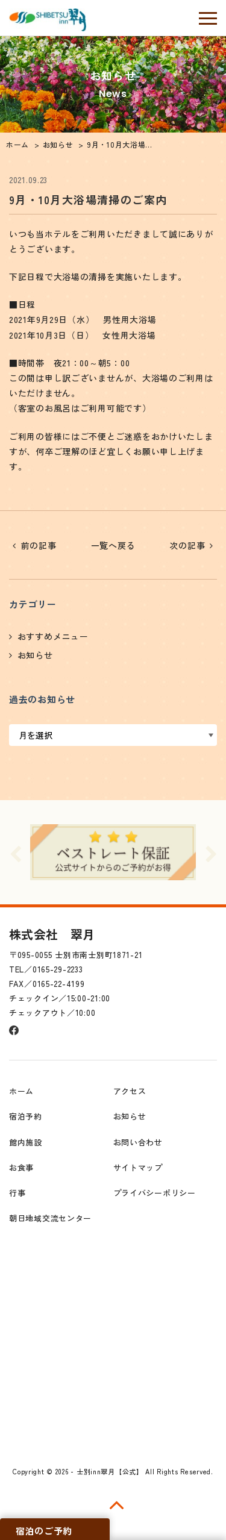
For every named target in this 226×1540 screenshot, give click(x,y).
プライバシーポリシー (154, 1192)
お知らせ (35, 655)
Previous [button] (15, 853)
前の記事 (39, 545)
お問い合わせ (138, 1142)
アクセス (129, 1091)
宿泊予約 (25, 1116)
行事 (17, 1192)
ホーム (21, 1091)
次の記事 (187, 545)
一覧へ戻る (113, 545)
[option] (113, 852)
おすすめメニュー (53, 636)
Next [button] (211, 853)
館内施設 (25, 1142)
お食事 (21, 1167)
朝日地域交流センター (50, 1218)
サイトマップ (138, 1167)
